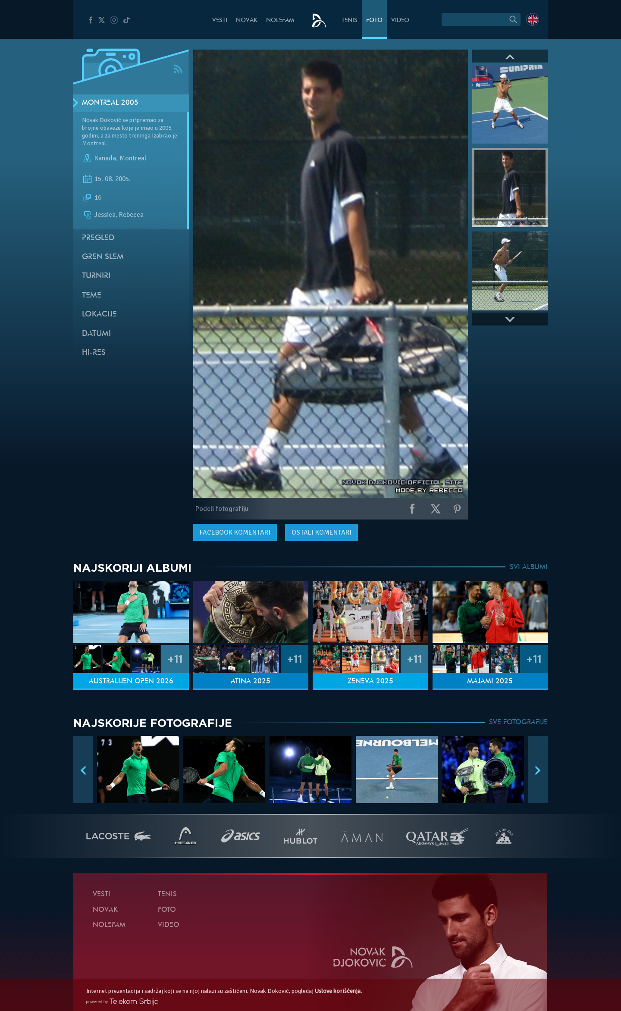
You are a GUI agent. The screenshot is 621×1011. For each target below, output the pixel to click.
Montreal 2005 (110, 103)
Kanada (105, 158)
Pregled (98, 238)
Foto (374, 20)
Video (400, 20)
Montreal (132, 158)
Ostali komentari (321, 532)
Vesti (219, 20)
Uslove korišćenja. (338, 991)
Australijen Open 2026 (131, 681)
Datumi (96, 334)
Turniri (96, 276)
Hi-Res (94, 353)
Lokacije (99, 314)
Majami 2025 (490, 681)
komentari (235, 532)
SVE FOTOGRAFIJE (518, 722)
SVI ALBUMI (529, 567)
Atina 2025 (250, 681)
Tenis (350, 20)
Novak (246, 20)
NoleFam (280, 20)
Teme (91, 295)
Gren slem (103, 257)
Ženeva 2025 (370, 681)
